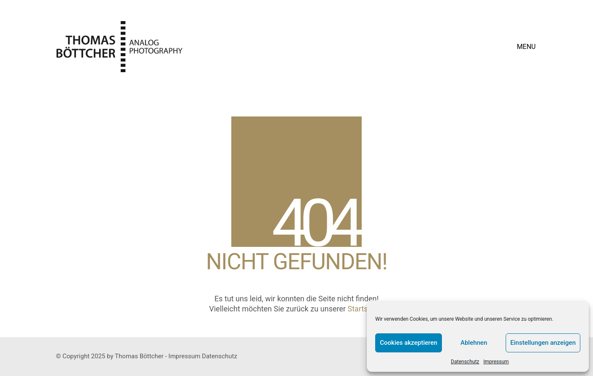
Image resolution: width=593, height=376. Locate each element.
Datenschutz (465, 362)
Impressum (496, 362)
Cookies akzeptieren (408, 342)
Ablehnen (473, 342)
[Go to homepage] (119, 46)
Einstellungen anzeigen (543, 342)
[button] (527, 47)
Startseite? (366, 308)
